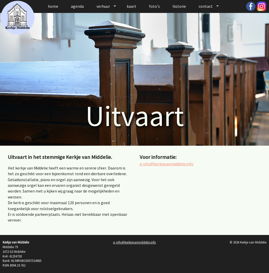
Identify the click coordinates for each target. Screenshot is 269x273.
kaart (131, 6)
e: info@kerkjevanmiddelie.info (166, 163)
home (53, 6)
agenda (77, 6)
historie (179, 6)
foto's (154, 6)
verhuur (103, 6)
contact (206, 6)
